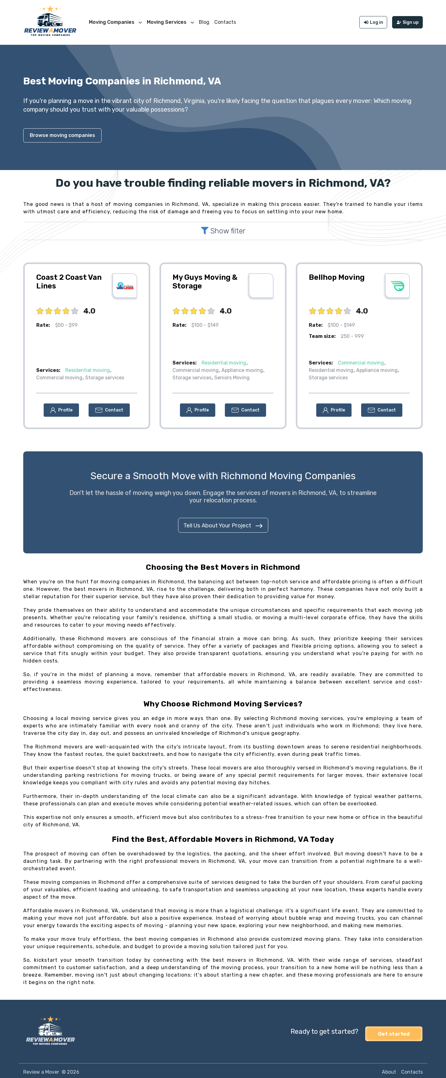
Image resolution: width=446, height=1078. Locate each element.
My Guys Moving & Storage (205, 279)
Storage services (104, 375)
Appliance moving (242, 368)
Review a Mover (41, 1069)
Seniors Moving (232, 375)
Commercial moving (59, 375)
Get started (394, 1029)
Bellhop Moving (337, 275)
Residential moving (87, 368)
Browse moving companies (62, 132)
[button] (61, 407)
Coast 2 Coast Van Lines (69, 279)
